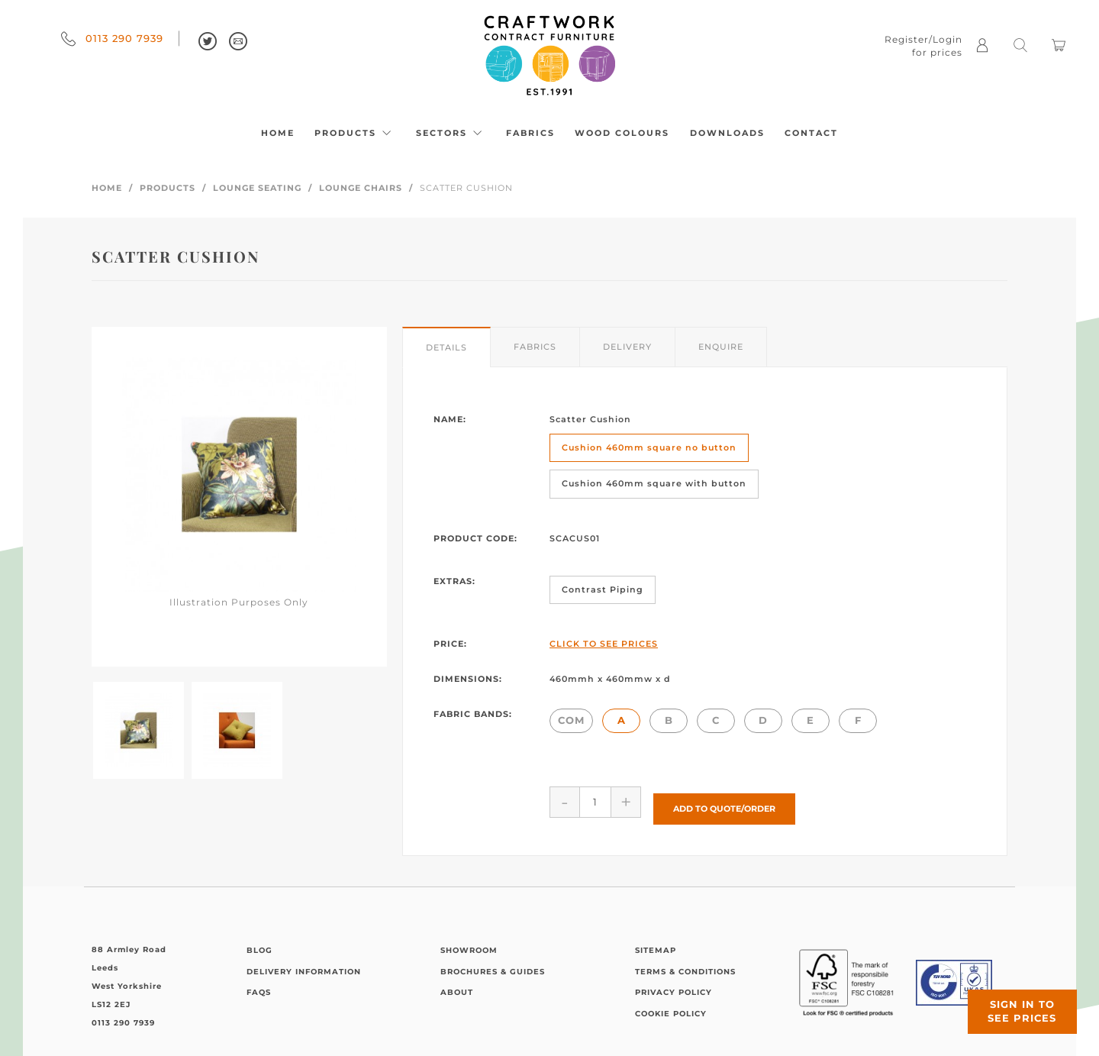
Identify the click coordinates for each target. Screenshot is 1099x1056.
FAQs (259, 985)
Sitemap (655, 943)
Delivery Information (304, 964)
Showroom (469, 943)
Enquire (720, 346)
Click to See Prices (604, 643)
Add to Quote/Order (724, 801)
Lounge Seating (257, 187)
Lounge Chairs (360, 187)
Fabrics (530, 133)
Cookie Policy (671, 1006)
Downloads (727, 133)
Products (354, 133)
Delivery (627, 346)
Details (446, 347)
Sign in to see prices (1007, 997)
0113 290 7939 (112, 38)
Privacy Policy (673, 985)
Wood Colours (622, 133)
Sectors (451, 133)
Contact (811, 133)
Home (278, 133)
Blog (259, 943)
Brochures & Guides (492, 964)
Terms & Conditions (685, 964)
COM (571, 720)
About (456, 985)
